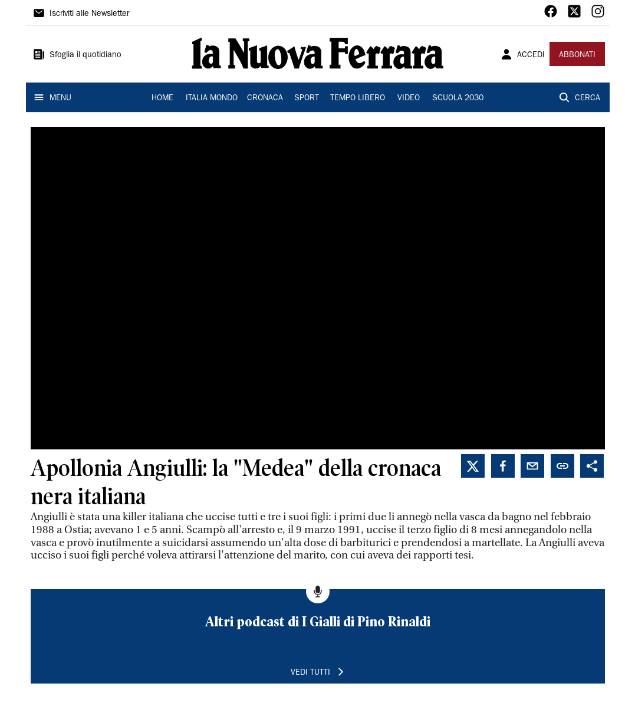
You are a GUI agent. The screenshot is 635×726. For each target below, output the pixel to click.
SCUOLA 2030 (457, 98)
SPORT (306, 98)
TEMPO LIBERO (357, 98)
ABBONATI (577, 55)
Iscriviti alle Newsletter (89, 14)
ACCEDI (531, 55)
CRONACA (265, 98)
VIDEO (408, 98)
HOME (162, 98)
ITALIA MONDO (212, 98)
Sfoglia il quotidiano (85, 55)
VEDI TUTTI (310, 673)
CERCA (587, 98)
